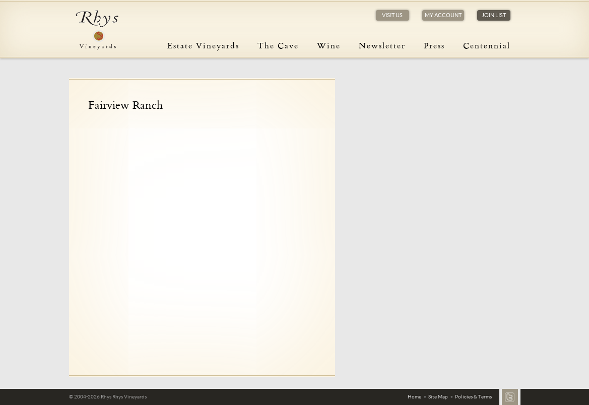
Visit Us (392, 15)
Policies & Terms (473, 396)
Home (414, 396)
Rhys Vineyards (96, 30)
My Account (443, 15)
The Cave (278, 45)
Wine (329, 45)
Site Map (438, 396)
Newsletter (382, 45)
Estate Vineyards (203, 45)
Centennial (486, 45)
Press (434, 45)
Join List (494, 15)
